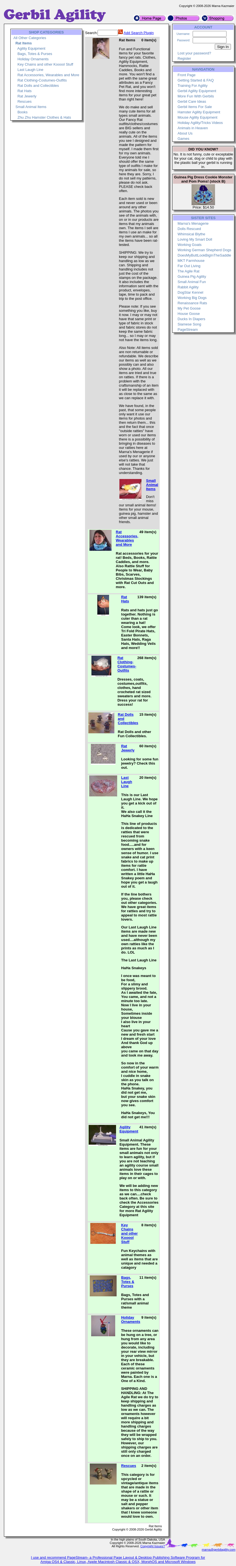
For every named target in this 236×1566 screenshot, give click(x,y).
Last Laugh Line (30, 70)
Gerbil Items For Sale (195, 107)
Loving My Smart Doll (195, 239)
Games (183, 139)
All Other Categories (29, 38)
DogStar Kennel (190, 292)
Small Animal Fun (192, 282)
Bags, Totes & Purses (34, 54)
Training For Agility (192, 85)
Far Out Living (189, 266)
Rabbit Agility (188, 287)
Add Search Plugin (139, 33)
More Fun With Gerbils (196, 96)
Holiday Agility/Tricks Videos (200, 123)
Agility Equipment (31, 48)
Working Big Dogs (192, 298)
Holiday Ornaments (32, 59)
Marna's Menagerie (193, 223)
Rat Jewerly (26, 96)
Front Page (186, 75)
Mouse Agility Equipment (197, 117)
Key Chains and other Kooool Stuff (45, 64)
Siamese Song (189, 324)
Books (22, 112)
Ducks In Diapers (191, 319)
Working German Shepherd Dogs (204, 250)
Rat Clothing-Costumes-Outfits (42, 80)
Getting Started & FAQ (196, 80)
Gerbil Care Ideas (192, 101)
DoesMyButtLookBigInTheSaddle (204, 255)
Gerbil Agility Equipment (197, 91)
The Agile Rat (188, 271)
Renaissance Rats (192, 303)
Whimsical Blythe (191, 234)
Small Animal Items (30, 107)
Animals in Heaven (193, 128)
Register (184, 58)
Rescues (24, 101)
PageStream (188, 329)
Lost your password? (194, 53)
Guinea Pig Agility (192, 276)
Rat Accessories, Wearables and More (48, 75)
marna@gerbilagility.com (218, 1549)
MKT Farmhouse (191, 260)
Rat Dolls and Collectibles (38, 85)
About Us (185, 133)
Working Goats (190, 245)
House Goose (189, 314)
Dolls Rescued (189, 229)
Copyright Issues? (152, 1546)
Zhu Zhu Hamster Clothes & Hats (44, 117)
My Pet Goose (189, 308)
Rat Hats (24, 91)
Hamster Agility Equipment (199, 112)
